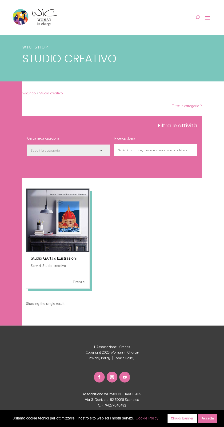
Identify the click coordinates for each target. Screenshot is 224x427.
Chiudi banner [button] (182, 418)
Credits (124, 347)
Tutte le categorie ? (187, 106)
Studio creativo (51, 93)
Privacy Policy (100, 358)
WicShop (29, 93)
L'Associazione (105, 347)
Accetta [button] (208, 418)
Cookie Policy (124, 358)
